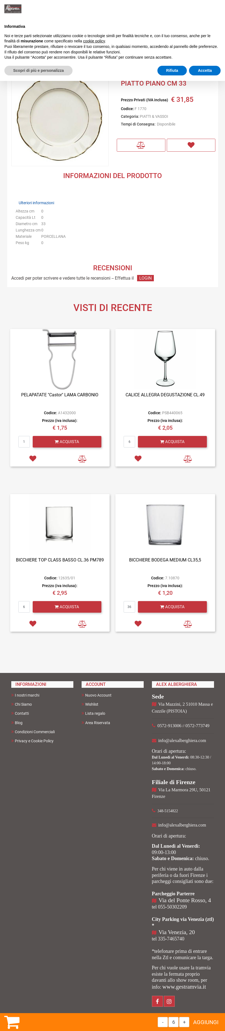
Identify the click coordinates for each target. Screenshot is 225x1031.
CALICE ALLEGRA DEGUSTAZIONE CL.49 (165, 394)
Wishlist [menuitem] (90, 704)
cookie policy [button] (94, 41)
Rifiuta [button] (172, 70)
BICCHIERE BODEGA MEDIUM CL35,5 (165, 560)
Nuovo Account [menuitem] (97, 695)
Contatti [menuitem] (20, 713)
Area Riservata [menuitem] (96, 722)
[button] (60, 117)
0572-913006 (169, 725)
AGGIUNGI (205, 1022)
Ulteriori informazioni (36, 203)
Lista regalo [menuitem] (93, 713)
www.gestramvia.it (184, 986)
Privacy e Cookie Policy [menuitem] (32, 740)
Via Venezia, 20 (177, 932)
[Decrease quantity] (163, 1022)
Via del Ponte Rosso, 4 (185, 900)
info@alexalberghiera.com (182, 740)
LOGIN (145, 278)
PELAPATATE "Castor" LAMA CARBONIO (59, 394)
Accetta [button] (205, 70)
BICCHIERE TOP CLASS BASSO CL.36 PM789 (60, 560)
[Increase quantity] (184, 1022)
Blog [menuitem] (17, 722)
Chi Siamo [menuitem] (21, 704)
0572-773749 (197, 725)
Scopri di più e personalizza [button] (38, 70)
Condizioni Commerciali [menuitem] (33, 731)
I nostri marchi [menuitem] (25, 695)
